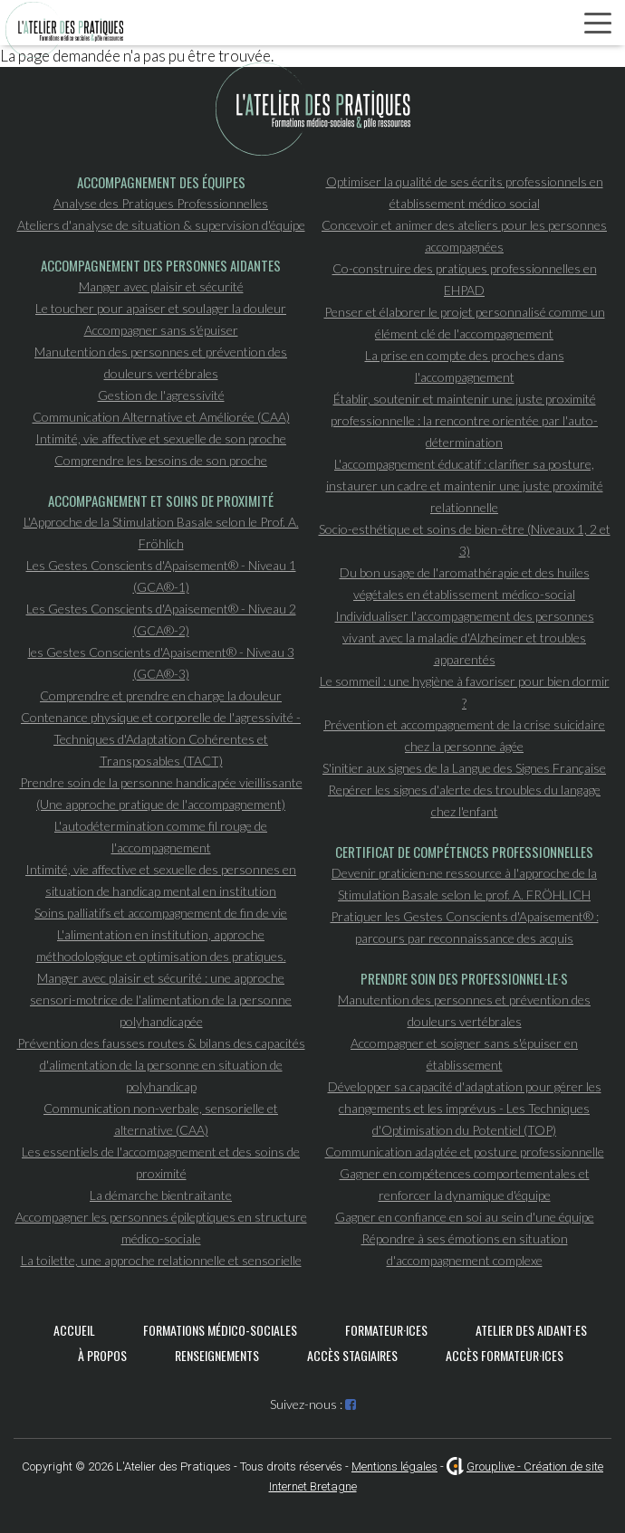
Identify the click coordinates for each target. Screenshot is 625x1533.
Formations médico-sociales (220, 1329)
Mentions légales (394, 1466)
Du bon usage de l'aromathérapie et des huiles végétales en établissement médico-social (465, 583)
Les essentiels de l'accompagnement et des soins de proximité (161, 1162)
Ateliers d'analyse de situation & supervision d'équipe (161, 225)
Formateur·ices (386, 1329)
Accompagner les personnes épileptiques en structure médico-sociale (161, 1227)
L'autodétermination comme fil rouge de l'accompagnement (160, 836)
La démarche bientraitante (161, 1195)
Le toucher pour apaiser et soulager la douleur (160, 308)
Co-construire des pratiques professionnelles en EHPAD (464, 279)
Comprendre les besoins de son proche (160, 460)
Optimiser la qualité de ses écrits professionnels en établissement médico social (464, 192)
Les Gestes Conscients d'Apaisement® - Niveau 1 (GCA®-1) (161, 576)
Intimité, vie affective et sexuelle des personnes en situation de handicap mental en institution (160, 880)
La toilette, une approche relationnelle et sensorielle (161, 1260)
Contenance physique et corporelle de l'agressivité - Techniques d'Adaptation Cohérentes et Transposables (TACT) (161, 738)
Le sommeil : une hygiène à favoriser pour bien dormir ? (465, 691)
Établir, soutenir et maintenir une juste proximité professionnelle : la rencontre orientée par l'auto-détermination (464, 420)
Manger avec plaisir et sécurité (161, 286)
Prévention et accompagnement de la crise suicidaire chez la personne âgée (464, 735)
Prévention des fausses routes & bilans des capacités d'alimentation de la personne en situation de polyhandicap (161, 1064)
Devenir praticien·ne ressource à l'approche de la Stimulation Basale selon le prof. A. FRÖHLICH (464, 883)
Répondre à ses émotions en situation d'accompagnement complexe (464, 1249)
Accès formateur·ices (504, 1355)
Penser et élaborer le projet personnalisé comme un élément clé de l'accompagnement (464, 322)
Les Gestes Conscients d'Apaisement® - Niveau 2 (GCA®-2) (161, 619)
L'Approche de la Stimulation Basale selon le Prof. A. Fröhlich (161, 532)
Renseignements (217, 1355)
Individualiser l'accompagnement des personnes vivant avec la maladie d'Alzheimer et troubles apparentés (464, 637)
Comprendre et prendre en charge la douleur (161, 695)
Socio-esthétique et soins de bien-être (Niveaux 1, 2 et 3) (465, 539)
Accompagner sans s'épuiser (161, 330)
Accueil (74, 1329)
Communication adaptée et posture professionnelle (464, 1151)
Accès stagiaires (352, 1355)
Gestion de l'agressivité (161, 395)
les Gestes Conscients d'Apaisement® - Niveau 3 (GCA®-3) (161, 662)
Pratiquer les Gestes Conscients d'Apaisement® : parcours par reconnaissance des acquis (465, 927)
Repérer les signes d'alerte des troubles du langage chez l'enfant (464, 800)
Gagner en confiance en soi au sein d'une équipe (464, 1216)
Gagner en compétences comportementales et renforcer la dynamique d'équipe (465, 1184)
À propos (102, 1355)
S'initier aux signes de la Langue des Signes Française (464, 768)
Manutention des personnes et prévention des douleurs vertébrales (160, 362)
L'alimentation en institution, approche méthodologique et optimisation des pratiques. (161, 945)
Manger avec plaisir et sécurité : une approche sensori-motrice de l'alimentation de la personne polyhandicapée (161, 999)
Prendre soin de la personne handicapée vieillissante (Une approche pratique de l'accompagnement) (161, 793)
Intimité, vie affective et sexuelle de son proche (160, 438)
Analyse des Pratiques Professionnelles (160, 203)
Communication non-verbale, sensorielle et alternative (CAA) (160, 1119)
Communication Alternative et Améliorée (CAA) (161, 416)
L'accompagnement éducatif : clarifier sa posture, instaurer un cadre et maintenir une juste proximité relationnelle (464, 485)
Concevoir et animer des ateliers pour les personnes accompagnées (464, 235)
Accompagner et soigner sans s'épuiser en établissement (464, 1053)
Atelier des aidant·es (531, 1329)
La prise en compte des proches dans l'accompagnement (464, 366)
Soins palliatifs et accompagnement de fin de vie (160, 912)
